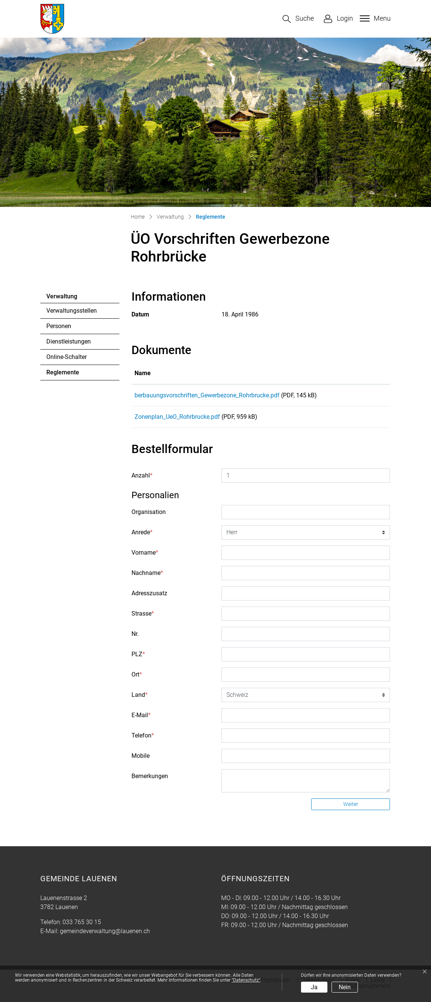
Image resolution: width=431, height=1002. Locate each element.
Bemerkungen (149, 781)
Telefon (142, 740)
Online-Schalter (66, 356)
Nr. (135, 639)
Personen (58, 326)
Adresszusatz (149, 598)
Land (139, 700)
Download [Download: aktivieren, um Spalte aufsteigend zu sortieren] (360, 373)
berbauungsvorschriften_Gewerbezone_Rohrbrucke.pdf (207, 395)
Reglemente (67, 374)
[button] (298, 19)
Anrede (142, 537)
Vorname (144, 557)
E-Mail (141, 720)
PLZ (138, 659)
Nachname (147, 578)
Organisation (148, 517)
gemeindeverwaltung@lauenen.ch (105, 936)
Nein (345, 987)
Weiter (350, 809)
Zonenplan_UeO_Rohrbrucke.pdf (177, 419)
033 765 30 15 (82, 927)
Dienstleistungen (68, 341)
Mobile (140, 761)
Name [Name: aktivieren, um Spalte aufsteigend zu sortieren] (142, 373)
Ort (136, 679)
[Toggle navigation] (374, 18)
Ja (314, 987)
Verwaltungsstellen (71, 310)
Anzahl (142, 480)
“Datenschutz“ (246, 980)
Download (367, 397)
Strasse (142, 618)
